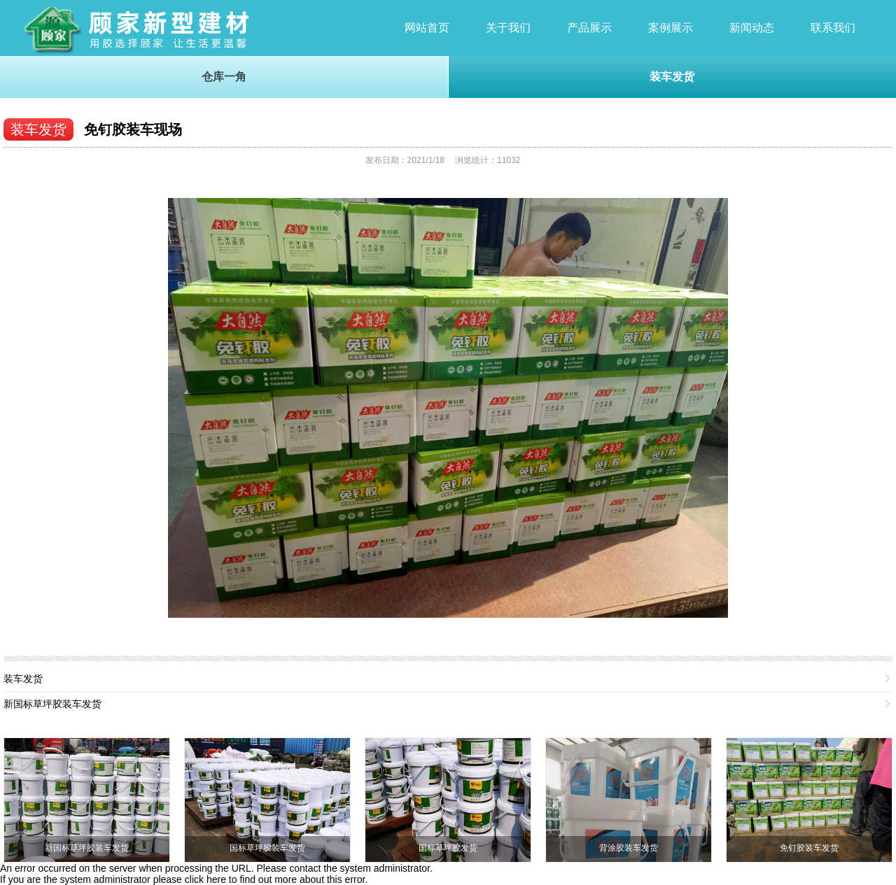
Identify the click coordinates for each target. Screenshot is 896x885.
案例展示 (670, 28)
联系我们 (833, 28)
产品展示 (589, 28)
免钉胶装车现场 (133, 129)
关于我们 (508, 28)
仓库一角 (224, 77)
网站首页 (427, 28)
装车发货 (672, 77)
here (216, 879)
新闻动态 (751, 28)
